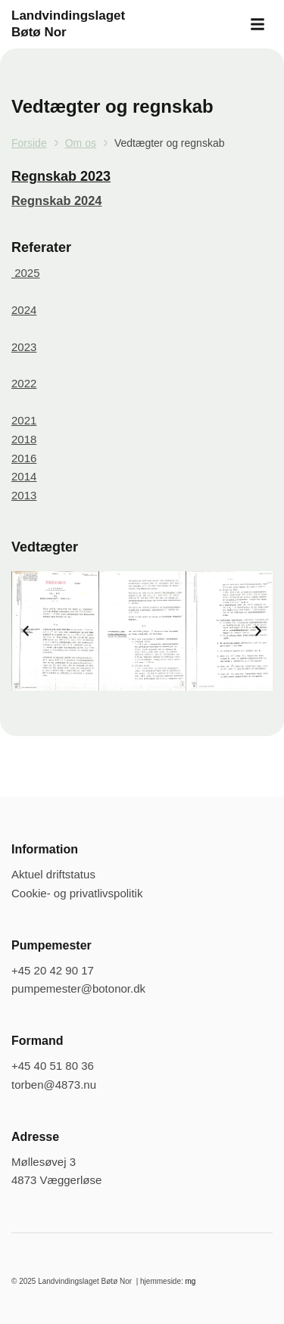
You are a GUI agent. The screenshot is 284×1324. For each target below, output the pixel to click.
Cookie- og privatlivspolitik (76, 893)
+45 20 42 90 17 (52, 970)
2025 (25, 272)
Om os (80, 143)
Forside (29, 143)
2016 (23, 458)
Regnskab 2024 (56, 200)
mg (191, 1281)
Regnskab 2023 (61, 176)
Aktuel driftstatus (53, 874)
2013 (23, 495)
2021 (23, 420)
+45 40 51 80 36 (52, 1065)
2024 (23, 309)
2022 (23, 383)
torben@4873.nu (53, 1084)
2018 (23, 439)
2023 (23, 346)
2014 (23, 476)
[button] (257, 24)
